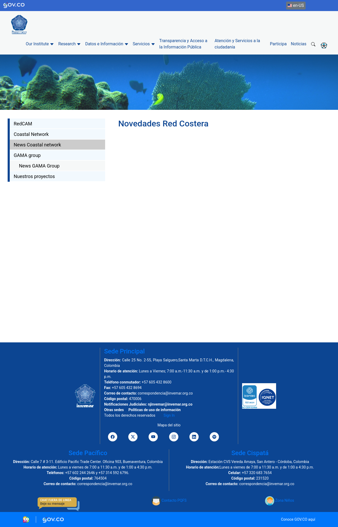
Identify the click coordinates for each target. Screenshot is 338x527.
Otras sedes (114, 410)
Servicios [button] (144, 43)
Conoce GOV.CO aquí (298, 519)
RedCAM (23, 123)
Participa (278, 43)
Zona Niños (279, 500)
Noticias (298, 43)
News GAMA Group (39, 166)
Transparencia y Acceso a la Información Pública (183, 44)
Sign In (169, 415)
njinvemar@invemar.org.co (170, 404)
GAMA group (27, 155)
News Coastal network (37, 144)
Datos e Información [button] (106, 43)
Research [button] (69, 43)
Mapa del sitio (169, 425)
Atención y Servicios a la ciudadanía (237, 44)
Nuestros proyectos (34, 176)
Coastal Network (31, 134)
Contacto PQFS (169, 500)
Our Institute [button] (40, 43)
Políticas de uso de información (154, 410)
